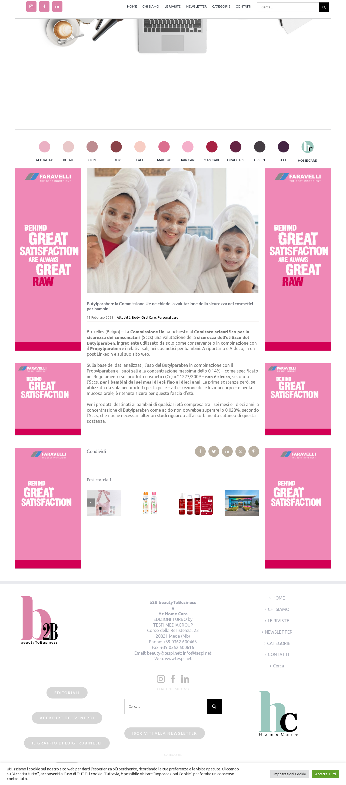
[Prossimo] (255, 502)
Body (136, 317)
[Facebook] (173, 679)
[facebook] (44, 6)
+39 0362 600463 (180, 641)
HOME (278, 598)
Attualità (123, 317)
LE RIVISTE (278, 620)
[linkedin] (57, 6)
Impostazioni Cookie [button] (290, 774)
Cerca (278, 665)
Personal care (168, 317)
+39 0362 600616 (177, 647)
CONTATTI (278, 654)
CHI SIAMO (278, 609)
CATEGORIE (278, 643)
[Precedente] (91, 502)
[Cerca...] (288, 7)
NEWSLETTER (278, 632)
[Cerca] (324, 7)
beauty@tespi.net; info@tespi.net (179, 653)
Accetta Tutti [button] (325, 774)
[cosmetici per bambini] (173, 230)
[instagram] (31, 6)
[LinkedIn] (185, 679)
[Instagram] (161, 679)
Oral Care (148, 317)
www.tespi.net (178, 658)
